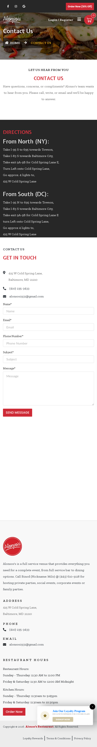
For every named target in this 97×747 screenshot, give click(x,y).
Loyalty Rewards (33, 738)
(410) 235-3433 (19, 288)
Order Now (14, 711)
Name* (7, 304)
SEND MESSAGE (17, 412)
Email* (7, 320)
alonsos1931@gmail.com (26, 296)
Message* (9, 368)
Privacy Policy (82, 738)
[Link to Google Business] (24, 6)
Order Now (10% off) (80, 6)
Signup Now (63, 719)
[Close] (92, 706)
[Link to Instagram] (16, 6)
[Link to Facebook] (8, 6)
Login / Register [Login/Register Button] (60, 20)
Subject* (8, 352)
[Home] (12, 19)
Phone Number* (13, 336)
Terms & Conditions (58, 738)
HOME (12, 43)
